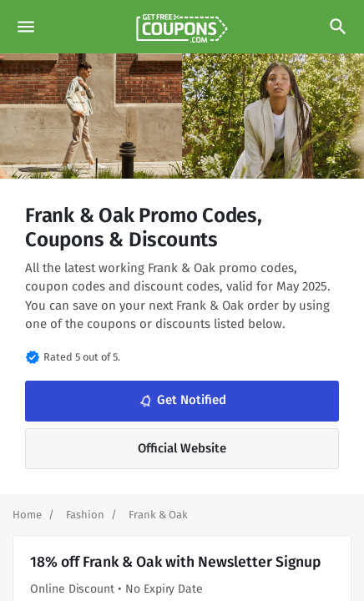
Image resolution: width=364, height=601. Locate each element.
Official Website (182, 448)
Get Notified (181, 401)
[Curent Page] (158, 514)
